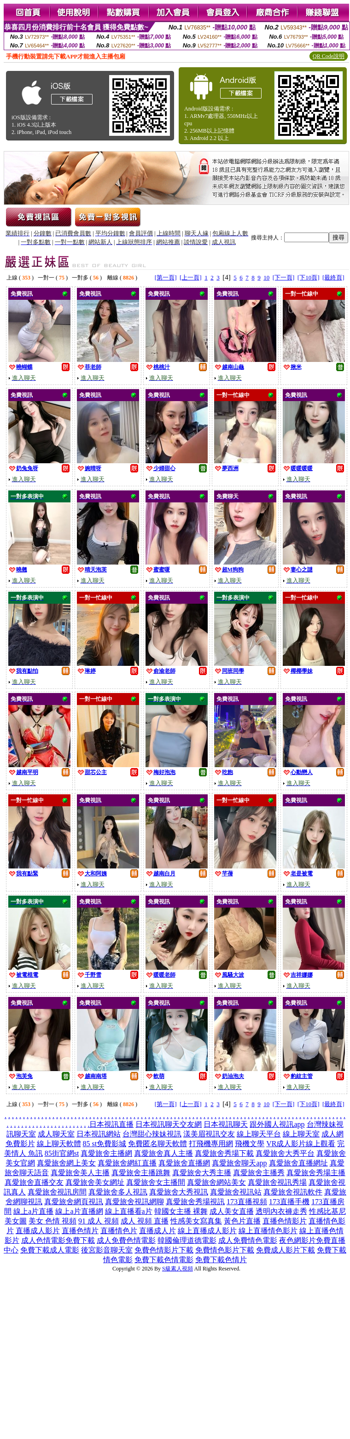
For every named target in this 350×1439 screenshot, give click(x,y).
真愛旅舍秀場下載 (224, 1153)
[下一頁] (284, 277)
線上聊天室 (301, 1134)
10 (266, 277)
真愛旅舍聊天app (239, 1163)
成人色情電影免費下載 (58, 1240)
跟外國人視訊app (277, 1124)
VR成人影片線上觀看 (300, 1144)
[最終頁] (333, 277)
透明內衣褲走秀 (281, 1211)
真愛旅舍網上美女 (66, 1163)
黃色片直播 (242, 1221)
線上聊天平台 (259, 1134)
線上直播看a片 (128, 1211)
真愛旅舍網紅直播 (127, 1163)
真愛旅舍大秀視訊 (178, 1192)
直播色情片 (80, 1231)
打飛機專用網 (211, 1144)
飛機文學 (249, 1144)
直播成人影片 (38, 1231)
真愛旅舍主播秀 (259, 1173)
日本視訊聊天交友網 (168, 1124)
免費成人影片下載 (285, 1250)
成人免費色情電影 (126, 1240)
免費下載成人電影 (49, 1250)
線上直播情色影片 (268, 1231)
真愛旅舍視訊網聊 (134, 1202)
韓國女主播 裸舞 (181, 1211)
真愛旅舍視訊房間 (57, 1192)
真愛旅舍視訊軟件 (292, 1192)
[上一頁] (191, 277)
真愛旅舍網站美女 (216, 1182)
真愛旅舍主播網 (106, 1153)
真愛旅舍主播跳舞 (140, 1173)
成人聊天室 (56, 1134)
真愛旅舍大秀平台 (285, 1153)
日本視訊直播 (111, 1124)
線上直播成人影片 (207, 1231)
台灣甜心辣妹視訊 (151, 1134)
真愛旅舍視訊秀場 (277, 1182)
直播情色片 (118, 1231)
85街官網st (62, 1153)
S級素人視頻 (177, 1268)
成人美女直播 (232, 1211)
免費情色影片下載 (224, 1250)
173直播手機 (289, 1202)
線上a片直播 (33, 1211)
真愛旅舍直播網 (184, 1163)
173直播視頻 (247, 1202)
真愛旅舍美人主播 (80, 1173)
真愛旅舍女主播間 (155, 1182)
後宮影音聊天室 (107, 1250)
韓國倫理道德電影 (187, 1240)
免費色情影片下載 (163, 1250)
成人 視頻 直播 (145, 1221)
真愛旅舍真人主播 (163, 1153)
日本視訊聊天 (226, 1124)
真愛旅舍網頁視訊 (73, 1202)
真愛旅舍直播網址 (298, 1163)
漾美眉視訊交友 (209, 1134)
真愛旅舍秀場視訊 (195, 1202)
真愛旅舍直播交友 (34, 1182)
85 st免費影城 (105, 1144)
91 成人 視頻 (98, 1221)
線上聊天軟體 (59, 1144)
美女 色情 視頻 (52, 1221)
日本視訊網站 (98, 1134)
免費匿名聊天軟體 (157, 1144)
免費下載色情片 (221, 1260)
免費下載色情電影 (163, 1260)
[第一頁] (166, 277)
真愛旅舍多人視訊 (117, 1192)
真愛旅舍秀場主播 (315, 1173)
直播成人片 (157, 1231)
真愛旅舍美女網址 (94, 1182)
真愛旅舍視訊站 (236, 1192)
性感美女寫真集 (196, 1221)
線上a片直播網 (79, 1211)
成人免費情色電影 (247, 1240)
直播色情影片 (284, 1221)
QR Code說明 (328, 56)
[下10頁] (309, 277)
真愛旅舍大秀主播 (201, 1173)
